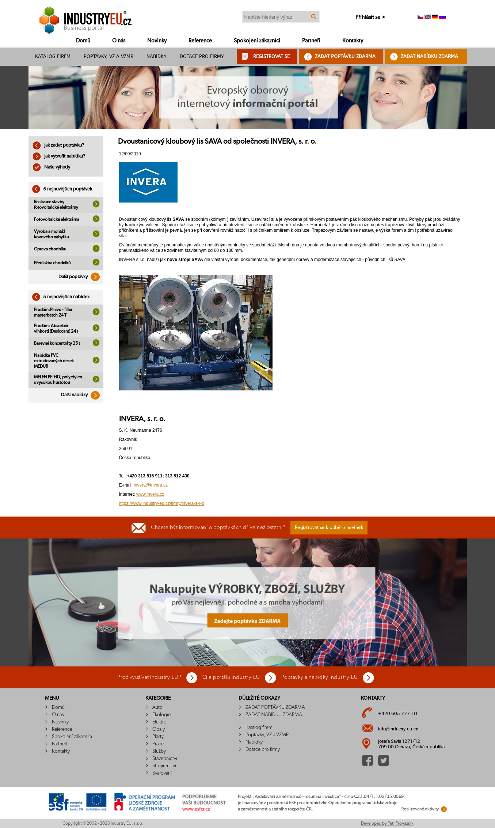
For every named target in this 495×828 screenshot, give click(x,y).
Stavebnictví (164, 758)
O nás (118, 41)
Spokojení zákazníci (257, 41)
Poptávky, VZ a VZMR (108, 56)
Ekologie (161, 714)
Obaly (158, 729)
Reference (200, 41)
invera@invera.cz (151, 485)
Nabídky (156, 56)
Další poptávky (80, 277)
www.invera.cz (150, 494)
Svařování (162, 773)
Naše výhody (51, 167)
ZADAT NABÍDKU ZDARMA (429, 56)
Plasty (158, 736)
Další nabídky (82, 395)
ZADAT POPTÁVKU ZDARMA (345, 56)
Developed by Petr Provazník (387, 823)
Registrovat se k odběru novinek (329, 527)
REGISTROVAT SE (271, 56)
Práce (158, 743)
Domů (83, 41)
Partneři (311, 41)
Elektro (159, 722)
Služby (159, 751)
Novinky (157, 41)
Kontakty (352, 41)
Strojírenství (164, 765)
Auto (157, 707)
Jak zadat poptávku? (58, 145)
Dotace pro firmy (202, 56)
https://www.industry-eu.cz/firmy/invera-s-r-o (161, 503)
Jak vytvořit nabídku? (58, 156)
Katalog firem (53, 56)
